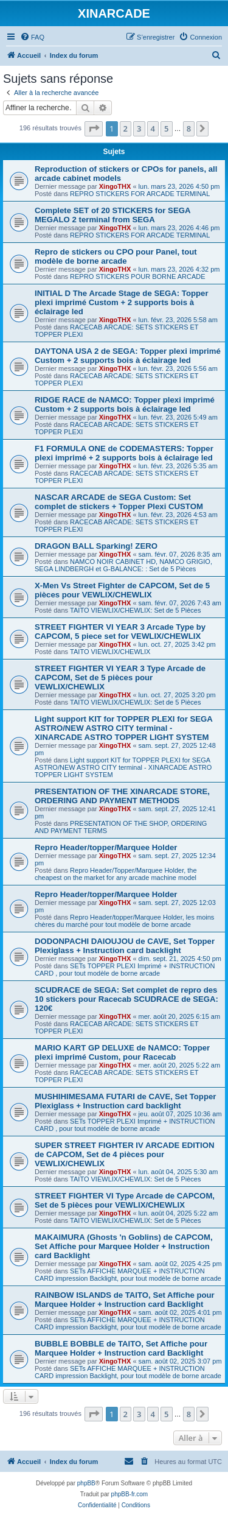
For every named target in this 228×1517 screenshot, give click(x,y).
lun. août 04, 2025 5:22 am (178, 1213)
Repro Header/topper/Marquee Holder (106, 847)
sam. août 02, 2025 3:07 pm (180, 1361)
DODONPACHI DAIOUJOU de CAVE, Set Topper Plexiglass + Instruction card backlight (125, 946)
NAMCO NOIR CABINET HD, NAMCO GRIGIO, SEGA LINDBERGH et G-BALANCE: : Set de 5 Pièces (123, 565)
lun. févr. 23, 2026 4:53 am (178, 514)
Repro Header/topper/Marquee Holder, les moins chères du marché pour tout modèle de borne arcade (124, 920)
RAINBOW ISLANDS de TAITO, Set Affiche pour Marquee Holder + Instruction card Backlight (125, 1299)
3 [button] (139, 128)
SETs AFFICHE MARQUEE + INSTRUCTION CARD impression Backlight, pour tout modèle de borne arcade (128, 1274)
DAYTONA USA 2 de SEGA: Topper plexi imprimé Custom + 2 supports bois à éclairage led (128, 356)
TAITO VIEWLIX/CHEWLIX (110, 651)
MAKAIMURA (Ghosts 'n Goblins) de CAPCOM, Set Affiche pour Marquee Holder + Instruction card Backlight (124, 1246)
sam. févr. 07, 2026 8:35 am (180, 554)
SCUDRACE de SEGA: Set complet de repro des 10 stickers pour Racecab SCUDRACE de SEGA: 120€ (126, 999)
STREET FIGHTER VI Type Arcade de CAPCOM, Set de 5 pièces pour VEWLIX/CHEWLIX (125, 1200)
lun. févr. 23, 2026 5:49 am (178, 417)
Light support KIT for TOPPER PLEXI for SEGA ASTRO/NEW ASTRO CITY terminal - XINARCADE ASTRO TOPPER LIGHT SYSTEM (123, 728)
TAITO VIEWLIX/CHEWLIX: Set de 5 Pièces (135, 610)
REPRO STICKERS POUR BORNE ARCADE (138, 276)
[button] (94, 128)
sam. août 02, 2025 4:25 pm (180, 1263)
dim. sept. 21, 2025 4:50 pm (180, 958)
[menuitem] (32, 37)
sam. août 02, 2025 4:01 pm (180, 1312)
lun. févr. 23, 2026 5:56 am (178, 368)
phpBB (86, 1483)
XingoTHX (115, 186)
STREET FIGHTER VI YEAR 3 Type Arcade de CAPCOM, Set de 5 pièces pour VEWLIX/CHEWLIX (120, 677)
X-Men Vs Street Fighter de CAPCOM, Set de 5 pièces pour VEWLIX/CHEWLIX (122, 590)
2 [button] (125, 128)
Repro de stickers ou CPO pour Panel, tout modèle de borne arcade (116, 256)
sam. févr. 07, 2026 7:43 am (180, 603)
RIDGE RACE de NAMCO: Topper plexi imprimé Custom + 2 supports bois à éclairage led (125, 404)
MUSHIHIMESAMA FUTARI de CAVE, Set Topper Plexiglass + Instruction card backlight (125, 1101)
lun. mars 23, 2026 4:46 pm (179, 227)
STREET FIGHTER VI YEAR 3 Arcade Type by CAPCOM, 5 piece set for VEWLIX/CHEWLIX (120, 631)
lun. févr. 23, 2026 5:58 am (178, 319)
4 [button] (153, 128)
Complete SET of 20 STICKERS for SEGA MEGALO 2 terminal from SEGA (112, 215)
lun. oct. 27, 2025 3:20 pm (177, 695)
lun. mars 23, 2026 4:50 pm (179, 186)
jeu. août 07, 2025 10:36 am (180, 1114)
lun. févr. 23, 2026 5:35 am (178, 466)
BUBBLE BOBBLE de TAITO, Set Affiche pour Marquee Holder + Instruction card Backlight (121, 1348)
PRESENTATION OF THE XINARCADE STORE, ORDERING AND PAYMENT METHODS (122, 796)
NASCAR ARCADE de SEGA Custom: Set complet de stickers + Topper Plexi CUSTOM (119, 502)
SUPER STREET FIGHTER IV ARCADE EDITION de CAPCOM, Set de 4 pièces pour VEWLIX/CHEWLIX (125, 1154)
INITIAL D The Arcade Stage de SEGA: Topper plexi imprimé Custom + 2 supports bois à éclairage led (122, 302)
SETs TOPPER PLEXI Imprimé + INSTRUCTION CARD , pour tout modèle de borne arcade (125, 969)
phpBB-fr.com (129, 1494)
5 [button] (166, 128)
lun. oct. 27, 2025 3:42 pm (177, 644)
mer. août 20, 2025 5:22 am (180, 1065)
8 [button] (189, 128)
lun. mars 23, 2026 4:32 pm (179, 269)
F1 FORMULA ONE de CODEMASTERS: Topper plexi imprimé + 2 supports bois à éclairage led (124, 453)
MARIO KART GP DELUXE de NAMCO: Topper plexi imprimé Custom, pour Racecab (122, 1052)
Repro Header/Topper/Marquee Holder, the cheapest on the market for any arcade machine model (116, 874)
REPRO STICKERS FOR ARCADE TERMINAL (140, 193)
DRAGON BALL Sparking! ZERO (96, 546)
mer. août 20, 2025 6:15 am (180, 1016)
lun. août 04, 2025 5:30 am (178, 1171)
